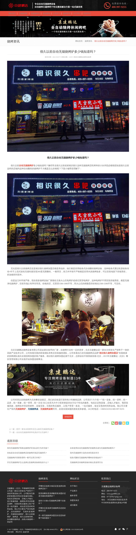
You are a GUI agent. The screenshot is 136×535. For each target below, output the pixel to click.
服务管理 (73, 497)
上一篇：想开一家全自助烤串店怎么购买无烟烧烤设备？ (31, 431)
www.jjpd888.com (113, 495)
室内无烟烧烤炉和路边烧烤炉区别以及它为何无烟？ (28, 449)
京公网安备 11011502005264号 (71, 529)
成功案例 (73, 507)
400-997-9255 (119, 7)
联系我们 (106, 480)
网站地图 (10, 532)
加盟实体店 (74, 502)
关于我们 (73, 487)
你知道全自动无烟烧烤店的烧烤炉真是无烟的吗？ (27, 454)
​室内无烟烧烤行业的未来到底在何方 (84, 454)
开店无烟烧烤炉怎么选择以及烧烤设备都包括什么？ (28, 464)
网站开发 (19, 532)
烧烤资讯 (88, 42)
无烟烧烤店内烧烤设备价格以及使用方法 (86, 464)
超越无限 (26, 532)
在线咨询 (68, 418)
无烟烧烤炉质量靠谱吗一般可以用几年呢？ (24, 459)
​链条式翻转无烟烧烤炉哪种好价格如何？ (86, 459)
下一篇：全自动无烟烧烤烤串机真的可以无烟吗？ (29, 434)
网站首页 (79, 42)
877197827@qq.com (114, 498)
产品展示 (73, 492)
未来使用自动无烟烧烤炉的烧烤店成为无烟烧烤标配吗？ (92, 449)
